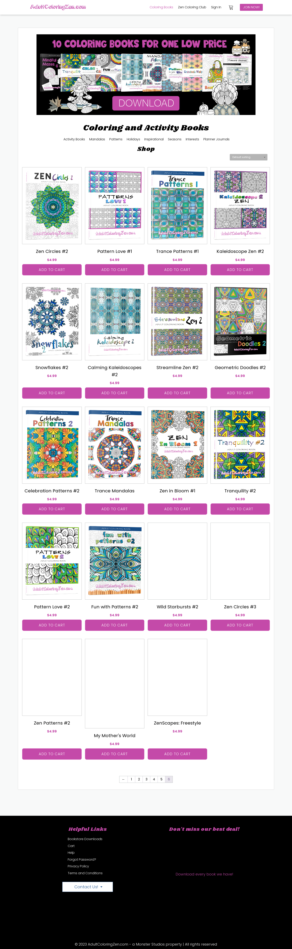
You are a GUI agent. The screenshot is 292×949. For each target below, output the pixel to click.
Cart (71, 846)
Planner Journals (216, 139)
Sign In (216, 7)
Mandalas (97, 139)
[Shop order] (248, 157)
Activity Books (74, 139)
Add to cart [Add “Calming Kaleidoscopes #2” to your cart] (114, 392)
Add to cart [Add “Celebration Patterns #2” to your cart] (52, 508)
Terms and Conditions (85, 873)
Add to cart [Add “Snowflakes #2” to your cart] (52, 392)
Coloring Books (161, 7)
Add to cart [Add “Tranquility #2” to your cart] (240, 508)
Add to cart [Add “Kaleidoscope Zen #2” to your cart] (240, 269)
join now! (251, 7)
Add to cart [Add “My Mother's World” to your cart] (114, 753)
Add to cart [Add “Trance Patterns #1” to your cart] (177, 269)
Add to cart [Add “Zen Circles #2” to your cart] (52, 269)
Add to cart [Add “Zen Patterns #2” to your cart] (52, 753)
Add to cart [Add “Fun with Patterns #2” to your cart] (114, 625)
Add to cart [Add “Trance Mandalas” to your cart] (114, 508)
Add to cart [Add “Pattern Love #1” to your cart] (114, 269)
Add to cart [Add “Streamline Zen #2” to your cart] (177, 392)
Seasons (174, 139)
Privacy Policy (78, 866)
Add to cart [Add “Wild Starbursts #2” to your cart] (177, 625)
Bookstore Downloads (85, 839)
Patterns (115, 139)
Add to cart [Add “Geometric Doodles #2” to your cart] (240, 392)
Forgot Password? (82, 859)
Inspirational (154, 139)
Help (71, 852)
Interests (192, 139)
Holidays (133, 139)
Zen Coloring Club (192, 7)
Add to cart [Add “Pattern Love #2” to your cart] (52, 625)
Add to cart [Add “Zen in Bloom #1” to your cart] (177, 508)
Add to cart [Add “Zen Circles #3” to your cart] (240, 625)
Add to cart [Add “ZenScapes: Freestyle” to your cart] (177, 753)
